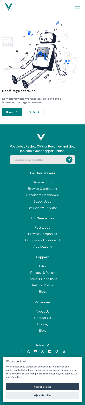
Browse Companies (42, 233)
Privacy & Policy (42, 272)
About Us (42, 311)
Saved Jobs (42, 201)
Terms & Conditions (42, 279)
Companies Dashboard (42, 240)
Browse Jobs (42, 182)
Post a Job (43, 227)
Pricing (42, 324)
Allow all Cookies (42, 387)
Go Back (34, 112)
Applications (42, 246)
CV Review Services (42, 207)
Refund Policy (42, 285)
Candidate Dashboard (42, 195)
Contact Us (42, 317)
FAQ (42, 266)
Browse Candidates (42, 188)
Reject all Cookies (42, 395)
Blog (42, 291)
